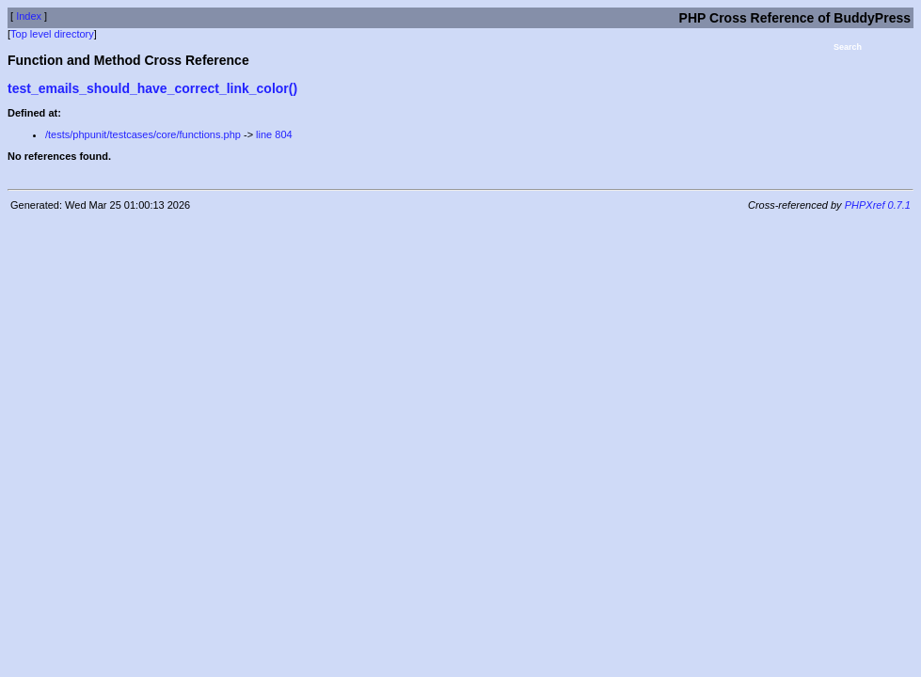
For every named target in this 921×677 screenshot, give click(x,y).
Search (848, 47)
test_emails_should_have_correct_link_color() (152, 88)
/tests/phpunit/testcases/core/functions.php (143, 134)
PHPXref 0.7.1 (878, 205)
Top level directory (52, 33)
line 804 (274, 134)
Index (28, 16)
